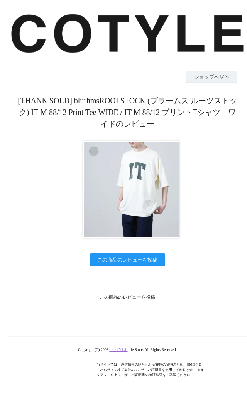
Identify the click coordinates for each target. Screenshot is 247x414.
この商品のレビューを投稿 (127, 260)
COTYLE (118, 349)
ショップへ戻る (211, 77)
